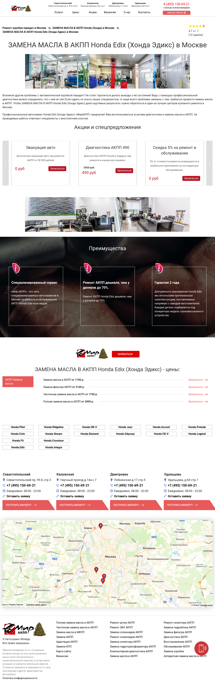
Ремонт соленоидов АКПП (126, 637)
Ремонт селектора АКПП (179, 622)
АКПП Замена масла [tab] (13, 381)
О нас (127, 12)
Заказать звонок (175, 13)
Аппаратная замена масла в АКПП (185, 656)
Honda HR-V (89, 427)
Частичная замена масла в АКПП (64, 394)
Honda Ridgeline (53, 427)
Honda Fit (18, 440)
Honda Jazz (125, 427)
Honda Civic (18, 433)
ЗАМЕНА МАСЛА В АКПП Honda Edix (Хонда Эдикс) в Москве (40, 31)
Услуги (58, 12)
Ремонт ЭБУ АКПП (121, 627)
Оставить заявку (18, 496)
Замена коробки (174, 651)
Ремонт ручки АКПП (122, 622)
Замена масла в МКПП (70, 632)
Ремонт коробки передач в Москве (24, 28)
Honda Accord (161, 427)
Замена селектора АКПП (125, 641)
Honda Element (90, 433)
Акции (93, 12)
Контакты (144, 12)
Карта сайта (63, 651)
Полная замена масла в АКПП (62, 401)
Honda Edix (18, 447)
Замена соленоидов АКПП (126, 632)
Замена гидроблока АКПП (180, 627)
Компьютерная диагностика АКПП (131, 651)
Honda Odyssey (125, 433)
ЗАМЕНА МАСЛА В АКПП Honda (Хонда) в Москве (83, 28)
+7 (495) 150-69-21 (21, 485)
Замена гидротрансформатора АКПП (133, 646)
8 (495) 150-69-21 (176, 4)
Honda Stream (53, 433)
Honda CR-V (161, 433)
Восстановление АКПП (178, 641)
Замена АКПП (64, 637)
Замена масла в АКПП (57, 379)
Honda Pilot (18, 427)
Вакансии (110, 12)
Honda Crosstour (54, 440)
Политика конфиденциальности (19, 678)
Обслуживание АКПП (177, 646)
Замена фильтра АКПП (57, 387)
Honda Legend (197, 433)
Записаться (57, 168)
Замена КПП (64, 646)
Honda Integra (53, 447)
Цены (75, 12)
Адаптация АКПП (66, 641)
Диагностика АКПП (176, 637)
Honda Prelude (197, 427)
